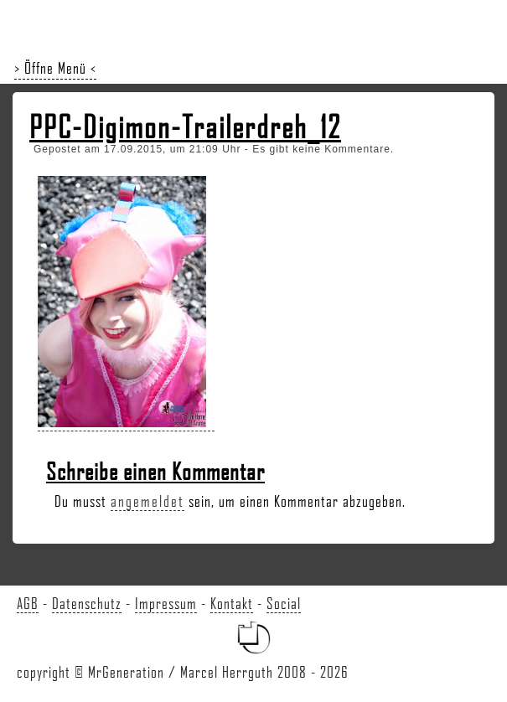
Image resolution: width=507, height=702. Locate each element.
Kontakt (231, 603)
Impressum (166, 603)
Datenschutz (87, 603)
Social (283, 603)
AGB (28, 603)
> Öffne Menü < (55, 68)
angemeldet (147, 501)
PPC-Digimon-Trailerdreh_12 (185, 126)
